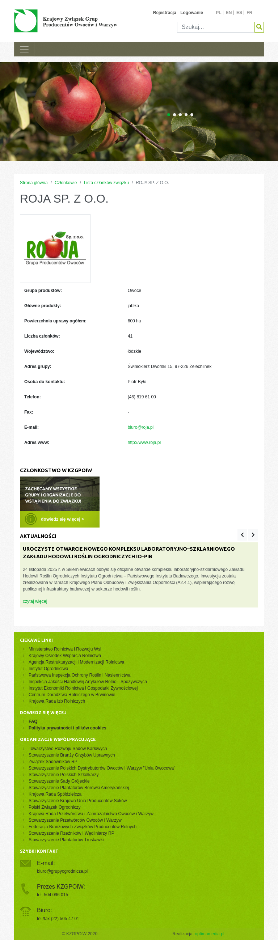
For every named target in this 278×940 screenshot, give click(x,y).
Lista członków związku (106, 182)
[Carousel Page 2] (174, 114)
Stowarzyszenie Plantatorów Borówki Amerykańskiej (79, 787)
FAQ (33, 721)
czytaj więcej (35, 601)
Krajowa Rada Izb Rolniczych (57, 701)
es (239, 12)
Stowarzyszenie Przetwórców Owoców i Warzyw (75, 820)
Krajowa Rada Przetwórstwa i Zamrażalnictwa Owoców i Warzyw (91, 813)
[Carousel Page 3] (180, 114)
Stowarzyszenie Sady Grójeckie (59, 781)
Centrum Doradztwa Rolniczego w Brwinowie (72, 694)
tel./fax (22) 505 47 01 (58, 918)
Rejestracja (164, 12)
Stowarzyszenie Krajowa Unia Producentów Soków (78, 800)
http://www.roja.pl (144, 442)
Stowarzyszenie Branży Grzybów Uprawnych (72, 755)
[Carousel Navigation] (247, 535)
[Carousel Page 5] (191, 114)
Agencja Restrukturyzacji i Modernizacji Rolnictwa (76, 662)
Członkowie (66, 182)
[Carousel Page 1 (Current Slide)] (168, 114)
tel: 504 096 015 (52, 894)
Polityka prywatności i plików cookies (67, 728)
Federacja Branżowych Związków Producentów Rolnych (82, 826)
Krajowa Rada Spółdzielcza (55, 794)
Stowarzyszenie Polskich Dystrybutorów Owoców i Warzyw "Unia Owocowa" (102, 768)
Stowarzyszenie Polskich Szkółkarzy (63, 774)
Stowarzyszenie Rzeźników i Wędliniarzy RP (71, 833)
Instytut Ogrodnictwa (48, 668)
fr (249, 12)
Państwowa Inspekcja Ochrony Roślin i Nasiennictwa (79, 675)
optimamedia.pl (209, 933)
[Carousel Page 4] (186, 114)
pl (218, 12)
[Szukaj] (216, 27)
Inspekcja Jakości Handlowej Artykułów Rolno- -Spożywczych (88, 681)
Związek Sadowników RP (53, 761)
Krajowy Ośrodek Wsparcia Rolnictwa (65, 655)
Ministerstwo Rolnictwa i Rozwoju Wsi (65, 649)
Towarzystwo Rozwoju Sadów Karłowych (69, 748)
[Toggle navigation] (24, 49)
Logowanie (191, 12)
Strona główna (34, 182)
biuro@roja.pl (141, 427)
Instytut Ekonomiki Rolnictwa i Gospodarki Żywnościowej (83, 688)
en (229, 12)
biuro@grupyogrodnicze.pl (62, 871)
